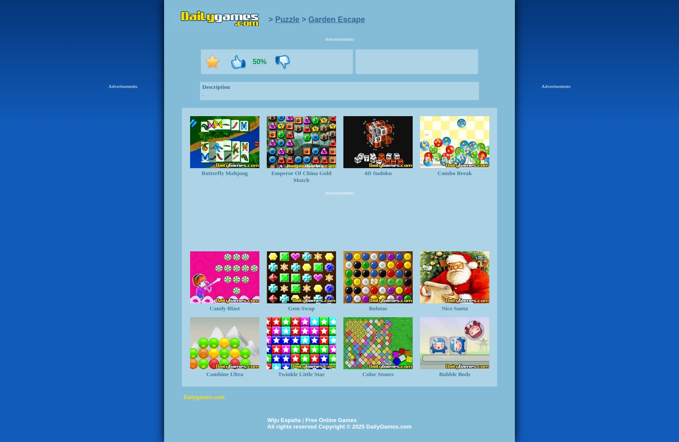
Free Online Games (331, 420)
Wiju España (284, 420)
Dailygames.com (204, 397)
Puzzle (287, 19)
